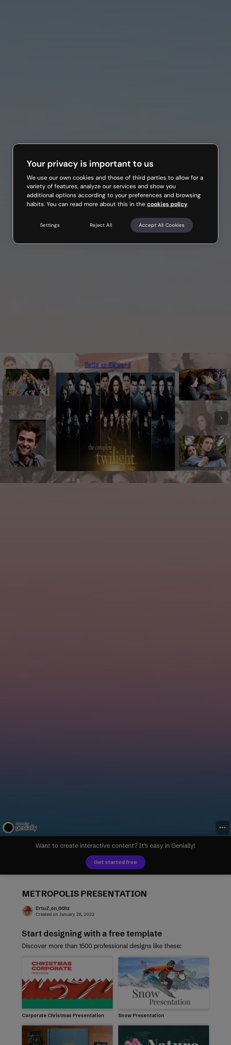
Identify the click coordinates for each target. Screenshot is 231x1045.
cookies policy (167, 204)
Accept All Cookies (162, 225)
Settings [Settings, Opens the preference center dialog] (50, 225)
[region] (115, 194)
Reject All (101, 225)
